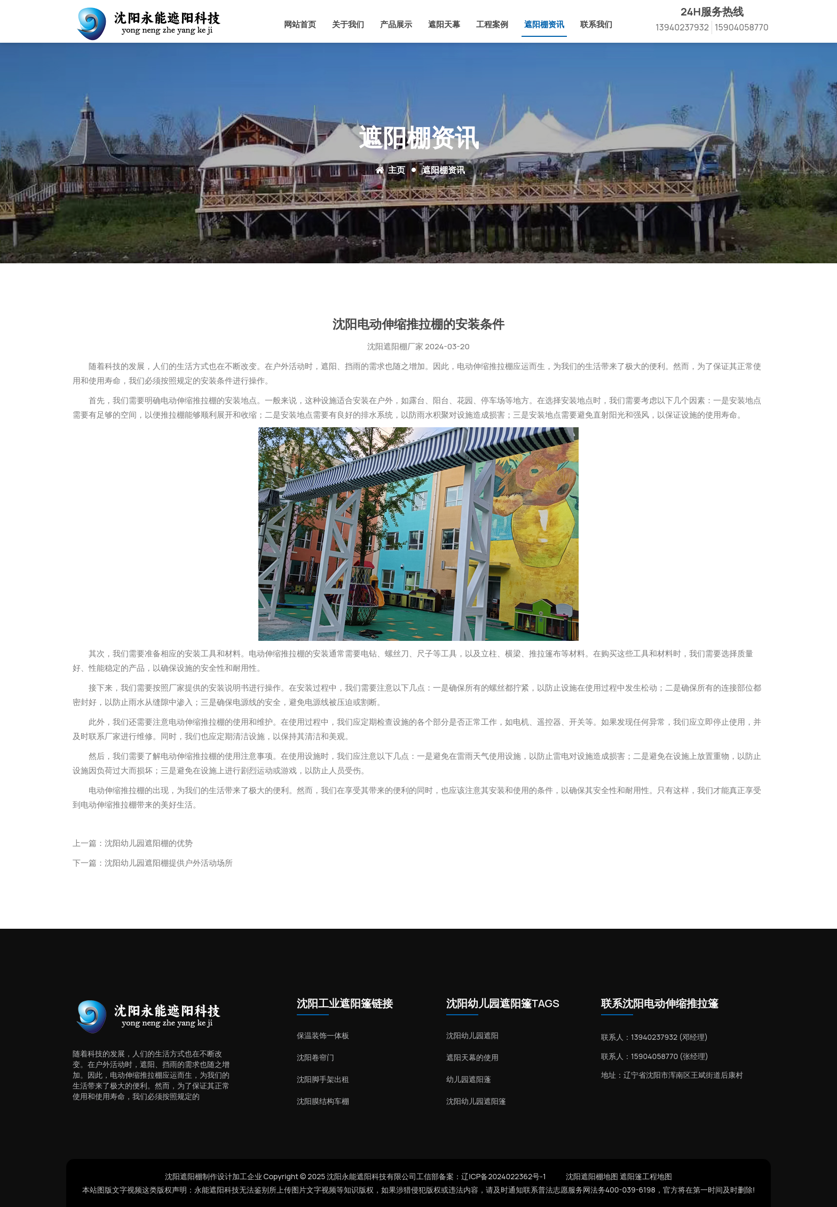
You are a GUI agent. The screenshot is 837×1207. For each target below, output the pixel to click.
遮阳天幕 (444, 24)
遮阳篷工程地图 (646, 1176)
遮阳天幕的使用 (472, 1057)
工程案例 (492, 24)
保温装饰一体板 (323, 1035)
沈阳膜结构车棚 (323, 1101)
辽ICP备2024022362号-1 (503, 1176)
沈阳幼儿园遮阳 (472, 1035)
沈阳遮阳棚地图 (592, 1176)
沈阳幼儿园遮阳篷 (476, 1101)
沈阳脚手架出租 (323, 1079)
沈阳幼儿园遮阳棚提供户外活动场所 (169, 862)
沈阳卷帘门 (315, 1057)
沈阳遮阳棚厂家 (395, 346)
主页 (396, 170)
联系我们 (596, 24)
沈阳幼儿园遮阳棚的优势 (149, 843)
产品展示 (396, 24)
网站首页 (300, 24)
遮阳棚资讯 (544, 24)
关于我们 (348, 24)
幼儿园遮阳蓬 (468, 1079)
